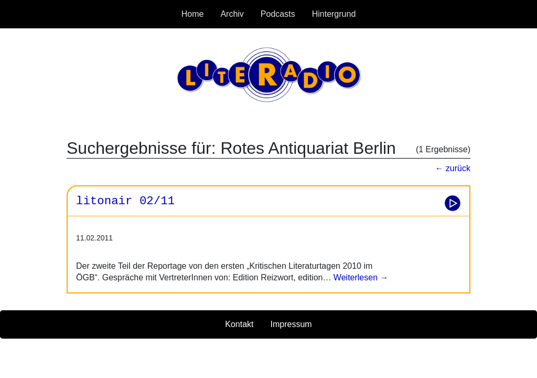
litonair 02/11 (125, 201)
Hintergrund (334, 13)
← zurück (452, 168)
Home (192, 13)
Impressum (291, 324)
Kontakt (239, 324)
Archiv (231, 13)
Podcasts (278, 13)
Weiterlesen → (359, 277)
